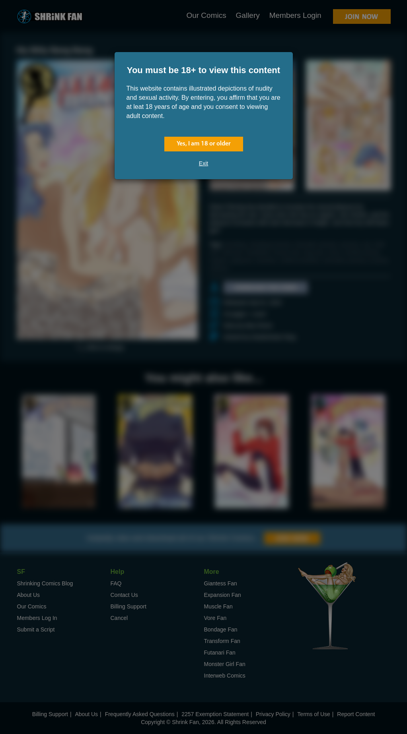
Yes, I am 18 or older (204, 144)
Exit (203, 163)
